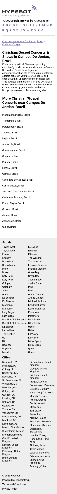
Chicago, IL (8, 369)
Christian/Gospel (11, 44)
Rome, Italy (36, 414)
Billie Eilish (34, 319)
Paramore (33, 312)
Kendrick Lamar (36, 305)
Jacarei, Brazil (9, 215)
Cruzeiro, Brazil (10, 209)
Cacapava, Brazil (11, 156)
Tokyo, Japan (37, 449)
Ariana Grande (36, 294)
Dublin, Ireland (37, 403)
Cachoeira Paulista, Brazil (16, 197)
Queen (31, 348)
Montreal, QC (9, 420)
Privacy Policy (9, 488)
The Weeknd (35, 257)
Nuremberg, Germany (41, 392)
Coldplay (7, 283)
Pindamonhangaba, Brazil (16, 114)
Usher (31, 326)
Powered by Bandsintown (15, 480)
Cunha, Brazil (9, 226)
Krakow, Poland (38, 417)
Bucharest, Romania (40, 421)
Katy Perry (7, 276)
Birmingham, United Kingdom (40, 363)
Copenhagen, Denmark (42, 385)
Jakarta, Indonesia (40, 452)
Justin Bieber (35, 279)
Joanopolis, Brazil (11, 221)
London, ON (8, 398)
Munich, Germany (39, 396)
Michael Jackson (37, 301)
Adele (5, 290)
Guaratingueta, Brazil (13, 150)
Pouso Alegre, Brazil (13, 203)
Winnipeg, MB (9, 383)
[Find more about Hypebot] (20, 12)
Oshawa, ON (9, 402)
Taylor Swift (8, 247)
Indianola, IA (9, 365)
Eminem (6, 254)
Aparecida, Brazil (11, 144)
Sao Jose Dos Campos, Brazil (18, 191)
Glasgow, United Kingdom (38, 370)
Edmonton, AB (10, 423)
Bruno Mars (8, 261)
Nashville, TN (9, 376)
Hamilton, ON (9, 387)
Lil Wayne (33, 334)
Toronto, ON (8, 409)
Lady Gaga (8, 312)
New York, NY (9, 362)
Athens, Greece (38, 399)
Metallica (7, 352)
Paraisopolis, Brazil (12, 126)
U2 (3, 337)
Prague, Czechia (38, 381)
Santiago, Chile (38, 466)
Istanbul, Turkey (38, 435)
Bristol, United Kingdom (9, 459)
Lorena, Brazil (9, 168)
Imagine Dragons (37, 265)
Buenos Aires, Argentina (37, 461)
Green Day (33, 272)
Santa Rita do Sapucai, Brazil (17, 179)
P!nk (30, 286)
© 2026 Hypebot (11, 475)
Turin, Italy (35, 410)
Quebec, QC (8, 394)
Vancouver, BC (10, 412)
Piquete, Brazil (10, 162)
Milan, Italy (35, 407)
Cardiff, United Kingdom (10, 440)
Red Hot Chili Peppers (14, 319)
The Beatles (8, 334)
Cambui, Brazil (10, 173)
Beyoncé (7, 344)
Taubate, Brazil (10, 132)
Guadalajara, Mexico (13, 431)
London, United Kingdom (10, 446)
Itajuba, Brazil (9, 138)
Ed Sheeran (8, 297)
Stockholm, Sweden (40, 425)
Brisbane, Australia (40, 456)
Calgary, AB (8, 391)
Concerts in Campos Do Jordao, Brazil (22, 41)
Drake (5, 268)
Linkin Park (8, 326)
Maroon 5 (7, 305)
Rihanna (32, 250)
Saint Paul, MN (10, 373)
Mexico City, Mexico (13, 427)
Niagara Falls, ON (11, 416)
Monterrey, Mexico (12, 434)
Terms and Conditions (14, 484)
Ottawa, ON (8, 405)
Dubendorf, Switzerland (36, 430)
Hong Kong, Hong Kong (39, 440)
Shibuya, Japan (38, 445)
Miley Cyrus (34, 341)
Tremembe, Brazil (11, 120)
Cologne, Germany (40, 388)
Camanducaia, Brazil (13, 185)
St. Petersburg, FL (11, 380)
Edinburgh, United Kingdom (11, 453)
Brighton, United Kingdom (38, 376)
